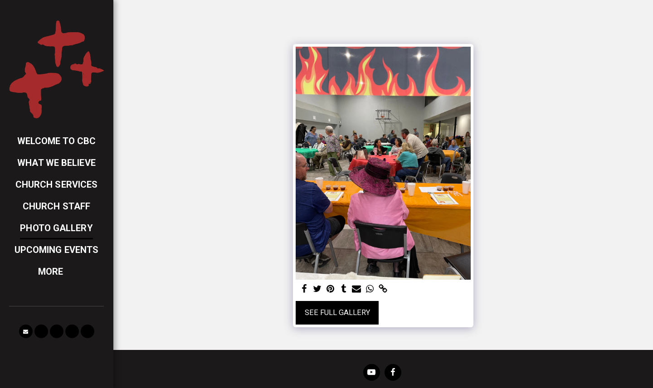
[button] (26, 331)
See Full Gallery (337, 312)
